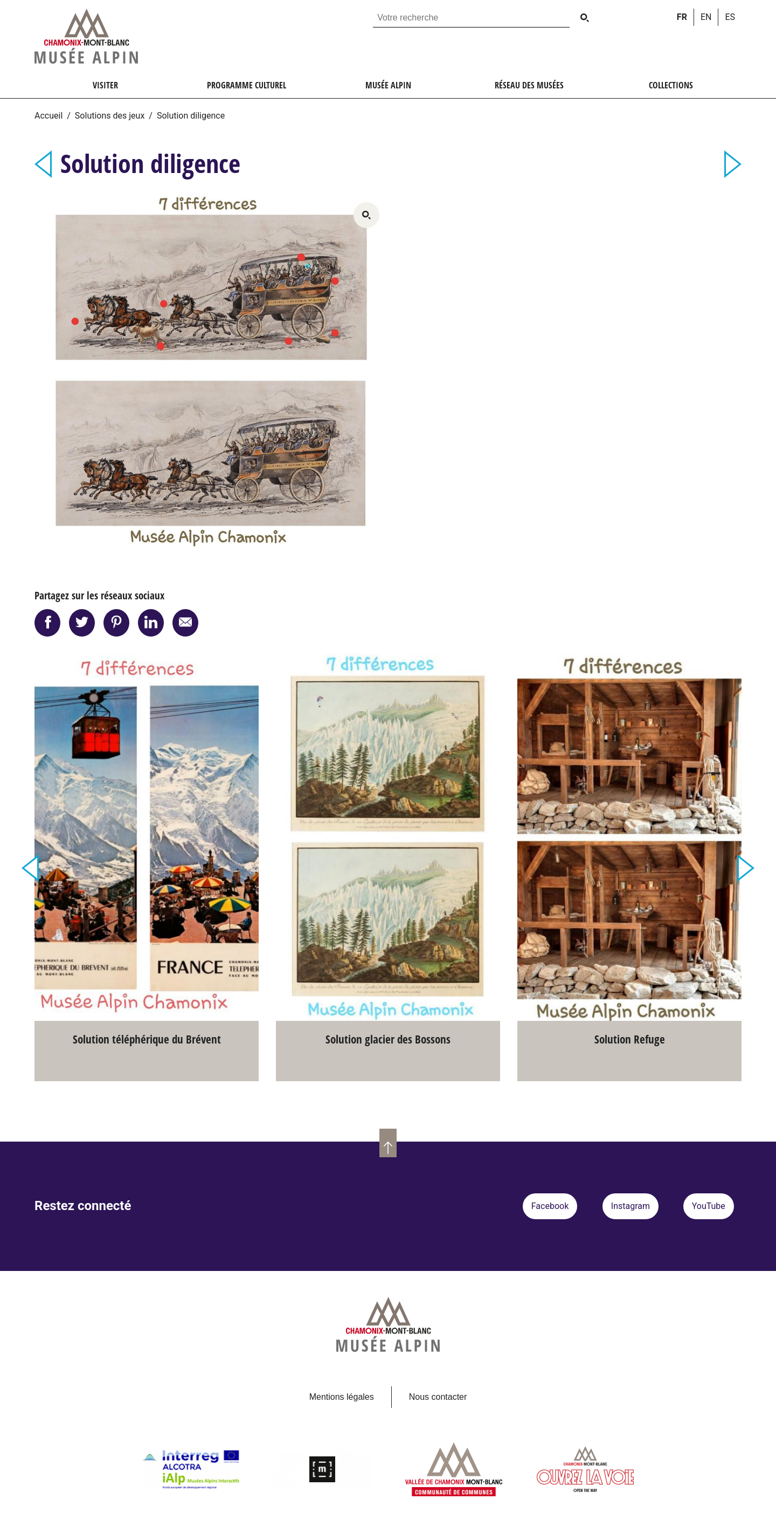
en (706, 17)
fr (682, 17)
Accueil (48, 115)
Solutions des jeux (109, 115)
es (730, 17)
